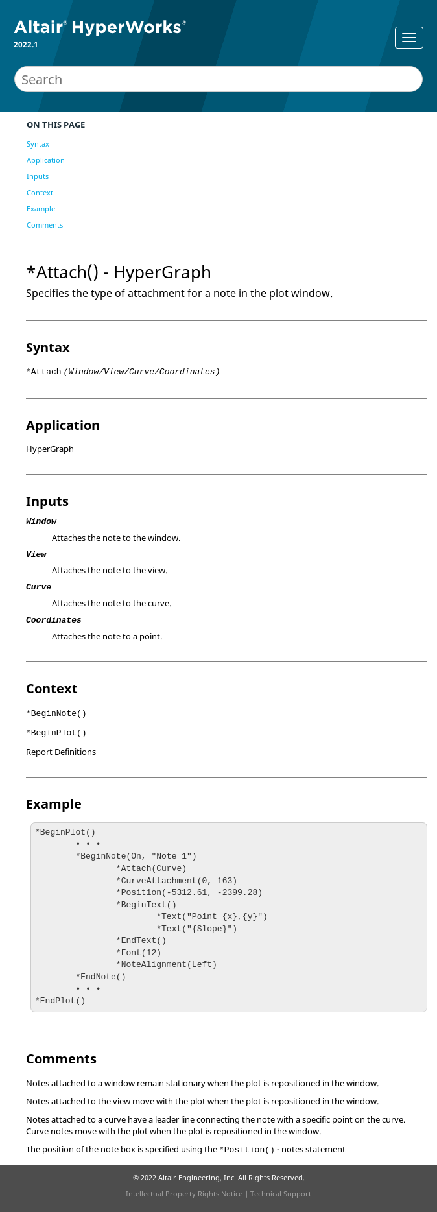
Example (41, 208)
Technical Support (280, 1193)
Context (40, 192)
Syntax (38, 144)
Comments (45, 225)
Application (46, 160)
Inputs (38, 176)
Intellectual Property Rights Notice (184, 1193)
